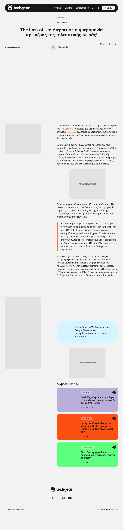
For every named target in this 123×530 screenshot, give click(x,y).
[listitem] (61, 249)
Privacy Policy (75, 323)
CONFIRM (44, 314)
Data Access (61, 323)
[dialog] (61, 265)
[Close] (103, 207)
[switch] (91, 254)
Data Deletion (48, 323)
